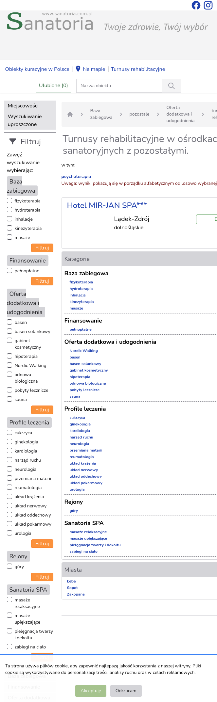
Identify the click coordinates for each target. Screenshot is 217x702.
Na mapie (90, 69)
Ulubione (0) (53, 85)
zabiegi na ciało (30, 647)
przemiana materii (33, 478)
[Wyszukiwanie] (171, 86)
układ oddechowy (33, 515)
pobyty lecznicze (31, 390)
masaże (22, 237)
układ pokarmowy (33, 524)
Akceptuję (91, 691)
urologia (23, 533)
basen (21, 322)
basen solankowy (32, 331)
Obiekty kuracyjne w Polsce (37, 69)
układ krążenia (29, 497)
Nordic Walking (30, 365)
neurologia (26, 469)
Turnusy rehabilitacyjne (138, 69)
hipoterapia (26, 356)
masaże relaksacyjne (27, 603)
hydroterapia (28, 210)
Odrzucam (126, 691)
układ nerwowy (31, 506)
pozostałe (140, 114)
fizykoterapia (28, 201)
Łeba (71, 581)
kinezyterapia (28, 228)
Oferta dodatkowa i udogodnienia (181, 114)
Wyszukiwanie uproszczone (25, 120)
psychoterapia (76, 176)
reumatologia (28, 488)
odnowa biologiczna (26, 378)
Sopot (72, 587)
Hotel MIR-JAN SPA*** (107, 205)
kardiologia (26, 451)
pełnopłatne (27, 271)
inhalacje (24, 219)
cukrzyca (23, 433)
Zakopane (76, 594)
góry (19, 567)
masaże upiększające (28, 619)
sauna (21, 399)
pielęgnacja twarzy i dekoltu (34, 634)
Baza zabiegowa (101, 114)
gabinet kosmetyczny (28, 344)
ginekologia (26, 442)
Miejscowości (23, 105)
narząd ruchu (28, 460)
